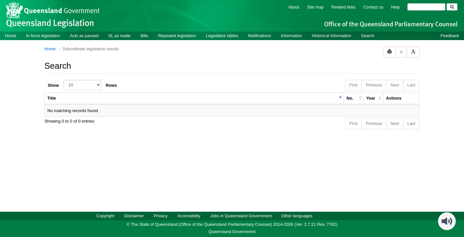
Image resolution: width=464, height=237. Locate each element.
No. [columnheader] (350, 97)
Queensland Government (232, 231)
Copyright (105, 215)
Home (10, 35)
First (353, 84)
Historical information (331, 35)
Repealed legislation (177, 35)
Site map (315, 6)
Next (394, 84)
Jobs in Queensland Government (241, 215)
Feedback (450, 35)
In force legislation (43, 35)
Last (411, 84)
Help (395, 6)
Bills (144, 35)
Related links (343, 6)
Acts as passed (84, 35)
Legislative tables (222, 35)
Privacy (161, 215)
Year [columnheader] (370, 97)
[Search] (426, 6)
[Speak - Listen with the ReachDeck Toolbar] (447, 221)
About (293, 6)
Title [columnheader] (51, 97)
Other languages (297, 215)
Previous (374, 84)
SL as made (119, 35)
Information (291, 35)
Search (367, 35)
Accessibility (188, 215)
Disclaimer (134, 215)
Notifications (259, 35)
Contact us (373, 6)
